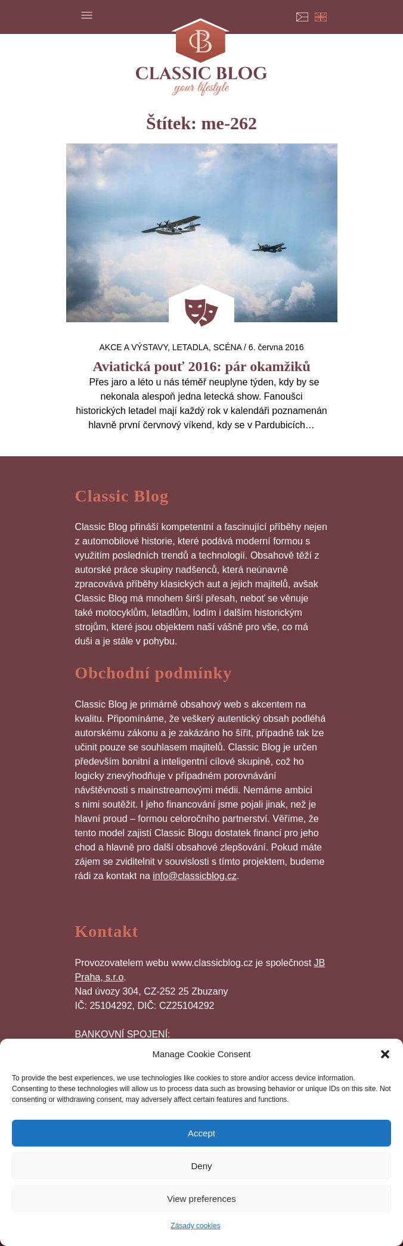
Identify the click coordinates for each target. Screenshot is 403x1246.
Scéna (227, 347)
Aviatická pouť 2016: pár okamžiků (202, 366)
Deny (201, 1166)
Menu (87, 15)
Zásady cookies (195, 1226)
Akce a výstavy (134, 347)
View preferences (201, 1199)
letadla (190, 347)
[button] (385, 1054)
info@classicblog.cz (195, 876)
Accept (201, 1133)
